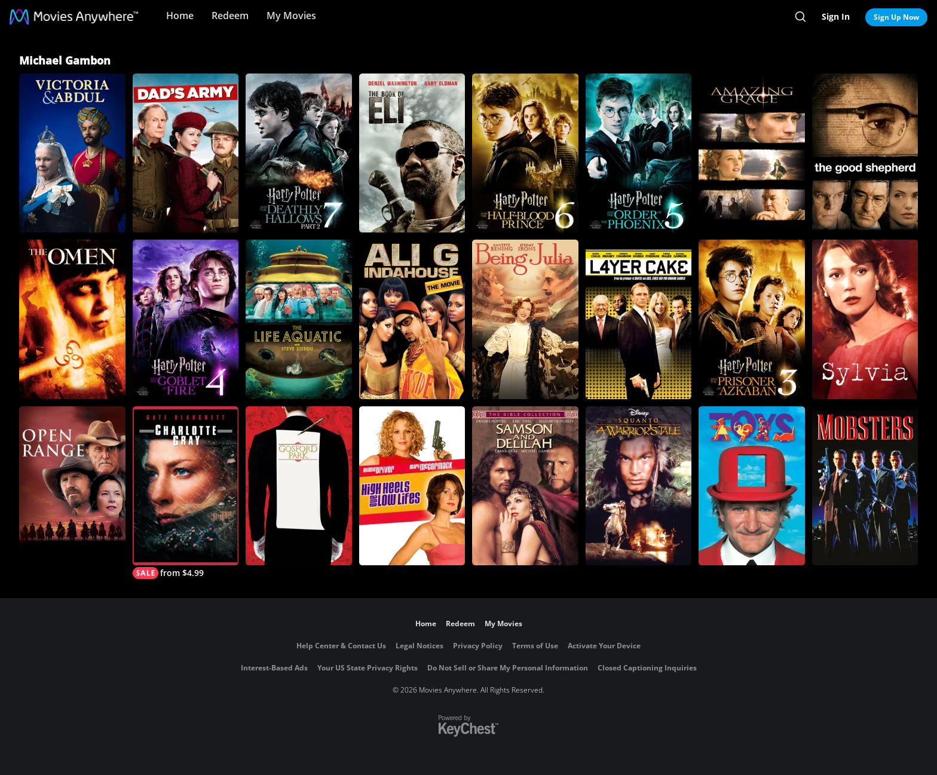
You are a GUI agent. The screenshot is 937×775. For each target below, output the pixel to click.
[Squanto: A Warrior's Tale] (639, 485)
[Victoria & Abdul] (72, 152)
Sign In (836, 16)
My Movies (291, 15)
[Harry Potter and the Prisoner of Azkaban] (752, 319)
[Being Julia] (525, 319)
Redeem (230, 15)
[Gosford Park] (299, 485)
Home (180, 15)
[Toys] (752, 485)
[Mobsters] (865, 485)
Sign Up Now (896, 17)
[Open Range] (72, 485)
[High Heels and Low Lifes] (412, 485)
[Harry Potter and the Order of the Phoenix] (639, 152)
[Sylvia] (865, 319)
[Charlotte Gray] (186, 492)
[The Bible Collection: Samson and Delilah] (525, 485)
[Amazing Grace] (752, 152)
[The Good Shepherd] (865, 152)
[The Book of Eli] (412, 152)
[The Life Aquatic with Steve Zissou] (299, 319)
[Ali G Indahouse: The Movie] (412, 319)
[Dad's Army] (186, 152)
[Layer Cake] (639, 319)
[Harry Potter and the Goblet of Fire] (186, 319)
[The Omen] (72, 319)
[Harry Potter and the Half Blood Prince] (525, 152)
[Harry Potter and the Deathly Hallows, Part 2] (299, 152)
